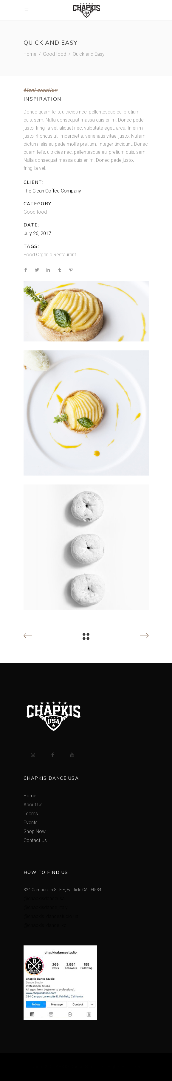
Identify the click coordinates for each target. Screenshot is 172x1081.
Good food (54, 54)
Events (31, 822)
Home (30, 54)
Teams (31, 813)
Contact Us (35, 840)
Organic (44, 254)
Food (29, 254)
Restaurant (64, 254)
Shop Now (35, 831)
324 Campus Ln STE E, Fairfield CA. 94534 (62, 889)
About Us (33, 804)
